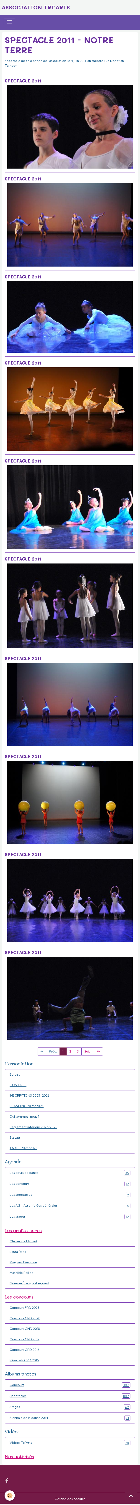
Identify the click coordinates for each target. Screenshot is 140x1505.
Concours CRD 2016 (24, 1350)
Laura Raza (18, 1252)
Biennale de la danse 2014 (70, 1417)
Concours (70, 1385)
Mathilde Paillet (21, 1273)
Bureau (15, 1074)
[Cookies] (10, 1495)
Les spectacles (70, 1194)
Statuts (15, 1137)
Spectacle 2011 (23, 81)
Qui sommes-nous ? (24, 1116)
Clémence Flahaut (23, 1241)
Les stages (70, 1216)
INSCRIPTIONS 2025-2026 (29, 1095)
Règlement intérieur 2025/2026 (33, 1127)
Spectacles (70, 1396)
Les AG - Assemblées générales (70, 1205)
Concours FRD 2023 (24, 1308)
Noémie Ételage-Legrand (29, 1283)
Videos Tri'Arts (70, 1442)
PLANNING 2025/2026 (27, 1106)
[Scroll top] (131, 1496)
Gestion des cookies (70, 1499)
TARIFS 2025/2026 (23, 1148)
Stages (70, 1407)
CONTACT (18, 1085)
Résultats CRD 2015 (24, 1360)
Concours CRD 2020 (25, 1318)
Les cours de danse (70, 1172)
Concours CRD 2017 (24, 1339)
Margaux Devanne (23, 1262)
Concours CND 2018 (25, 1329)
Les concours (70, 1183)
